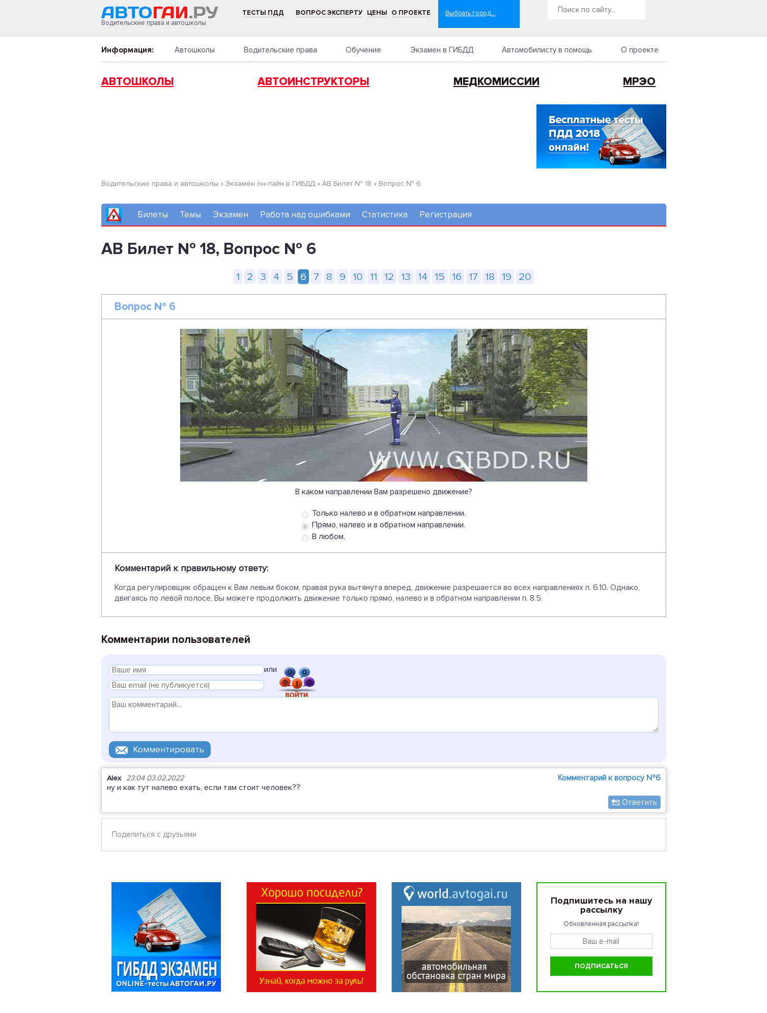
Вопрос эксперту (329, 13)
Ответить (639, 802)
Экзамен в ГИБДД (441, 49)
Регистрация (445, 214)
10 (358, 276)
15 (440, 276)
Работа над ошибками (305, 214)
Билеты (152, 214)
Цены (377, 13)
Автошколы (195, 49)
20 (525, 276)
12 (389, 276)
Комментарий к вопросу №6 (609, 778)
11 (373, 276)
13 (406, 276)
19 (507, 276)
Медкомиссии (496, 81)
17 (473, 276)
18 (490, 276)
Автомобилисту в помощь (547, 49)
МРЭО (639, 81)
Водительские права (280, 49)
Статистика (385, 214)
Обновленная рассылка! (601, 924)
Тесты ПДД (263, 13)
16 (457, 276)
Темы (190, 214)
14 (423, 276)
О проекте (411, 13)
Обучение (363, 49)
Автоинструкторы (314, 81)
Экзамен (230, 214)
